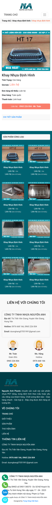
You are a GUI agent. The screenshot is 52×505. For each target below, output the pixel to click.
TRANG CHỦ (10, 14)
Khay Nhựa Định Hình (13, 167)
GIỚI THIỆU (7, 419)
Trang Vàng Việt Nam (30, 501)
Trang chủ (6, 21)
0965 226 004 (25, 106)
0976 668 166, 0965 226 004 (24, 326)
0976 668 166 (39, 361)
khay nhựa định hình (21, 21)
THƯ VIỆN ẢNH (8, 429)
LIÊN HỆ (5, 434)
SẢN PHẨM (7, 424)
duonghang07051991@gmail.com (25, 331)
